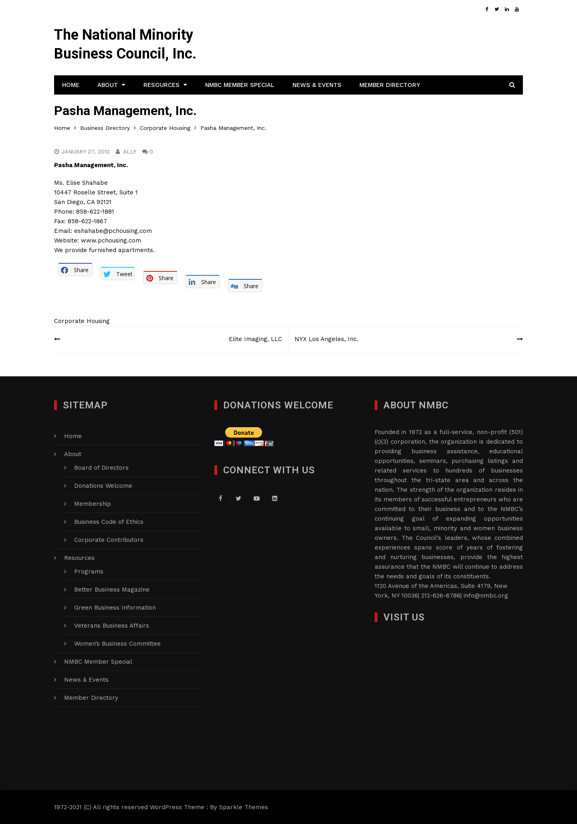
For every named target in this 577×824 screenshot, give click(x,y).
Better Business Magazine (111, 589)
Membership (92, 503)
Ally (129, 151)
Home (70, 85)
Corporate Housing (82, 321)
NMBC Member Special (239, 85)
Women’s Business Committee (117, 643)
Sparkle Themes (243, 807)
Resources (161, 85)
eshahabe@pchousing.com (113, 230)
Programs (88, 571)
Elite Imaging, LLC (255, 339)
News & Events (317, 85)
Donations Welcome (103, 485)
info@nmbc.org (486, 595)
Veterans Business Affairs (111, 625)
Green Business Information (115, 607)
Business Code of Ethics (108, 521)
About (107, 85)
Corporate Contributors (108, 539)
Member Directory (389, 85)
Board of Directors (101, 467)
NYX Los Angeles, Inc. (326, 339)
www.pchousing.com (111, 240)
